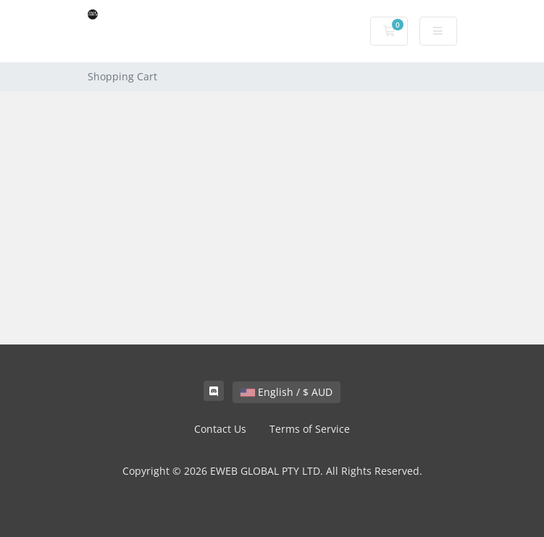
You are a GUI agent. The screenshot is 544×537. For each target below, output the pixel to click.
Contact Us (220, 429)
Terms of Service (309, 429)
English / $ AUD (286, 392)
